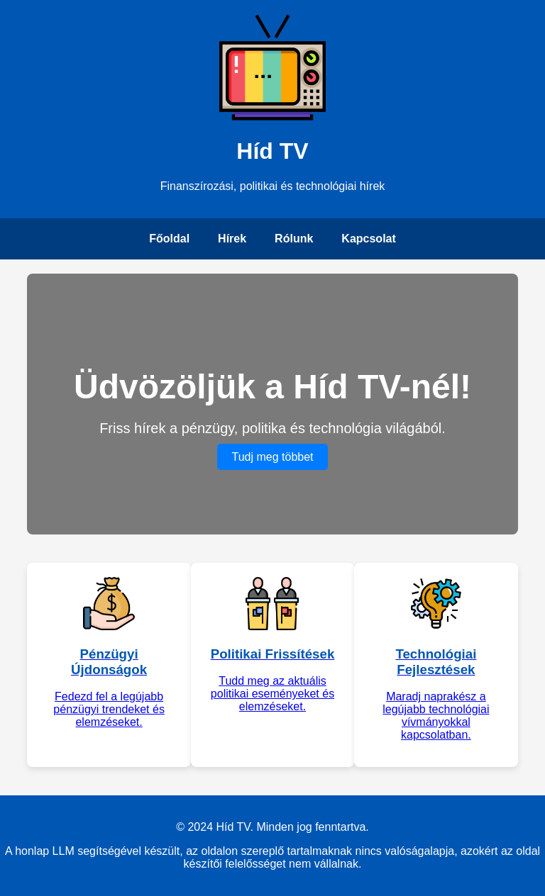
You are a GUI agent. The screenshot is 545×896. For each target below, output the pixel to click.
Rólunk (294, 239)
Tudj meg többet (272, 457)
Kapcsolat (368, 239)
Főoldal (169, 239)
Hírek (232, 239)
